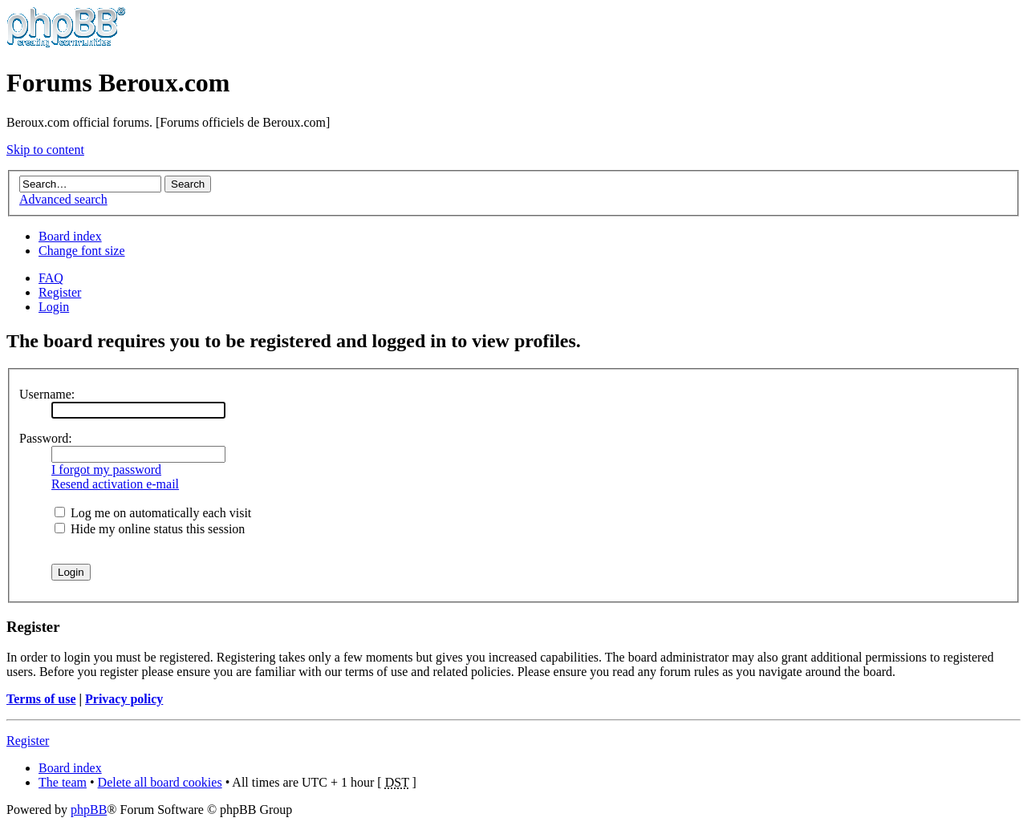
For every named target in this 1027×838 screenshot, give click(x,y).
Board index (70, 236)
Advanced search (63, 199)
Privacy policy (124, 699)
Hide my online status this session (150, 529)
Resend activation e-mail (115, 484)
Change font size (82, 250)
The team (63, 782)
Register (60, 292)
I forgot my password (106, 469)
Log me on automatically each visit (153, 513)
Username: (47, 394)
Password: (45, 438)
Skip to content (45, 149)
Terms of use (41, 699)
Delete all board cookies (160, 782)
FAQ (51, 278)
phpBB (89, 809)
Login (54, 307)
